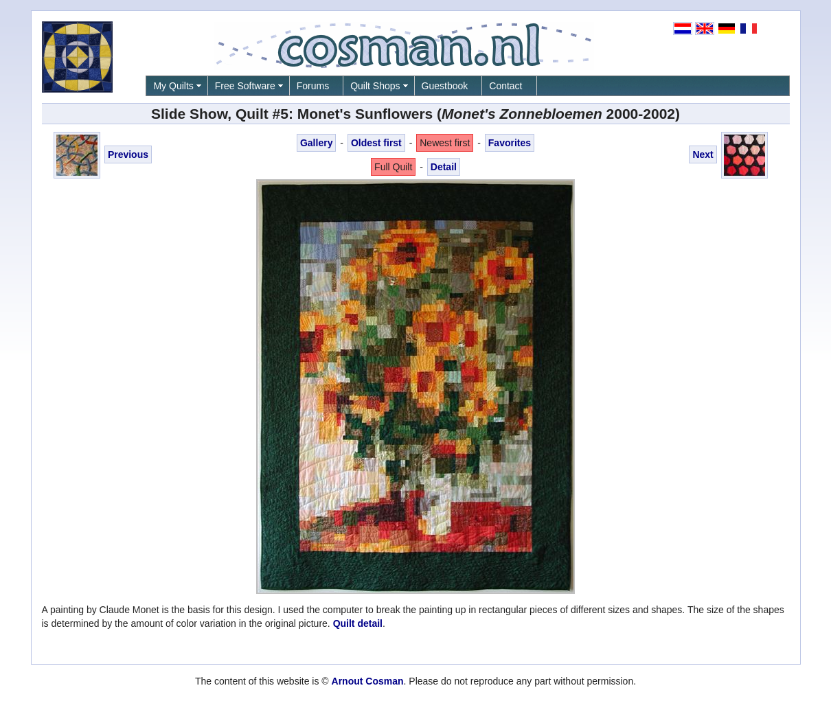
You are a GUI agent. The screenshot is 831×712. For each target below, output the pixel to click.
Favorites (509, 142)
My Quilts (173, 85)
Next (702, 154)
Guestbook (445, 85)
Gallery (316, 142)
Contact (505, 85)
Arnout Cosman (368, 681)
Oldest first (376, 142)
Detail (444, 166)
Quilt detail (358, 623)
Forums (313, 85)
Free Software (245, 85)
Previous (128, 154)
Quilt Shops (375, 85)
